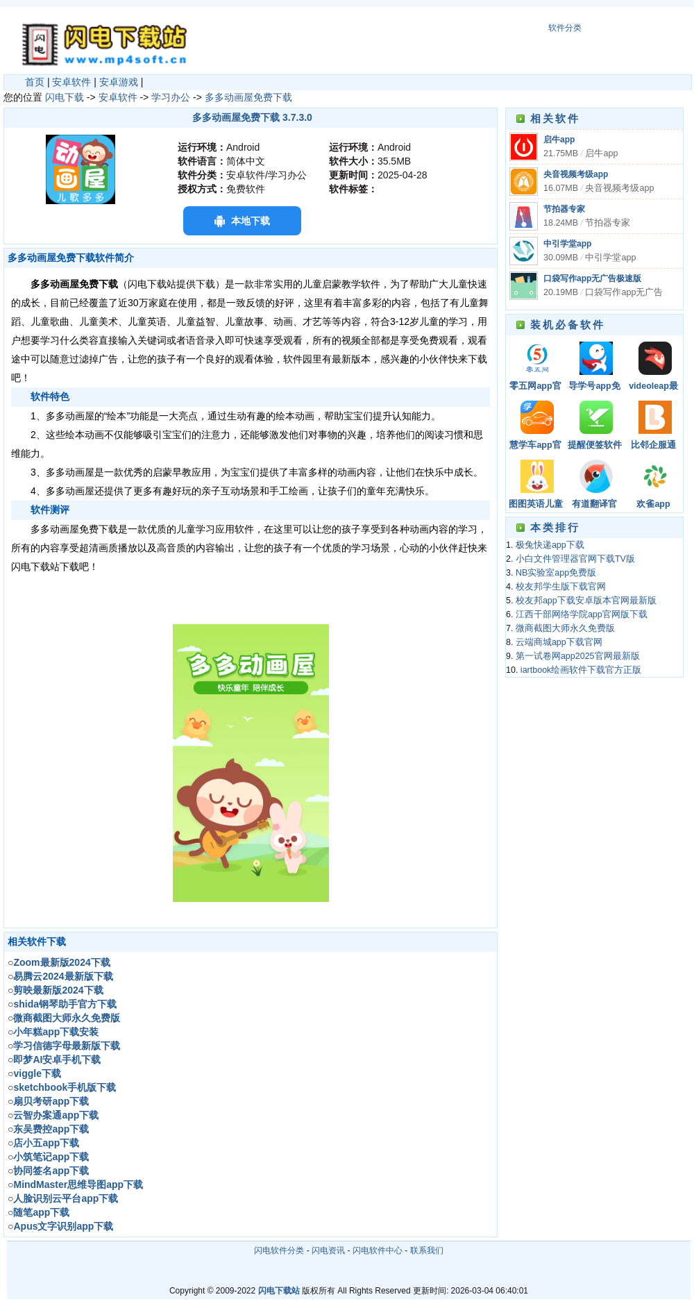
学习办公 (170, 97)
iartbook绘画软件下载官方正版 (580, 670)
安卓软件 (71, 81)
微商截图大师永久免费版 (565, 628)
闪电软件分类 (279, 1250)
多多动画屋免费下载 (248, 97)
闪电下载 (64, 97)
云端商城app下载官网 (559, 642)
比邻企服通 (653, 445)
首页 (34, 81)
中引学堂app (567, 244)
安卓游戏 (118, 81)
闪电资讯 (328, 1250)
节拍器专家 (564, 209)
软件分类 (565, 28)
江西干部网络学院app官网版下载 (582, 614)
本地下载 (250, 220)
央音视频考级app (575, 174)
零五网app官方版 (535, 387)
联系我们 (426, 1250)
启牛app (559, 139)
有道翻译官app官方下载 (594, 505)
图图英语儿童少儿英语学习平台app (536, 505)
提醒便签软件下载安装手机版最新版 (595, 446)
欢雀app (653, 504)
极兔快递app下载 (550, 545)
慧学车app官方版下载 (535, 446)
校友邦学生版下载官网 (561, 587)
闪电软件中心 (378, 1250)
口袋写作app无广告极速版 (592, 278)
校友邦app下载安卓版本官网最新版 (586, 600)
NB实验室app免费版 (556, 573)
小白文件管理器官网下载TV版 (575, 559)
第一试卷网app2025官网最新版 (578, 656)
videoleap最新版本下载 (653, 387)
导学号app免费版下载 (594, 387)
